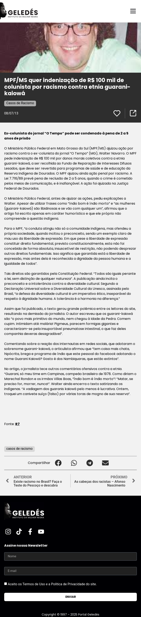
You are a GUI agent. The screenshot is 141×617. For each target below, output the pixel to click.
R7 (17, 424)
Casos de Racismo (20, 103)
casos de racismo (19, 449)
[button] (58, 463)
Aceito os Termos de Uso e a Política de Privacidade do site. (52, 584)
